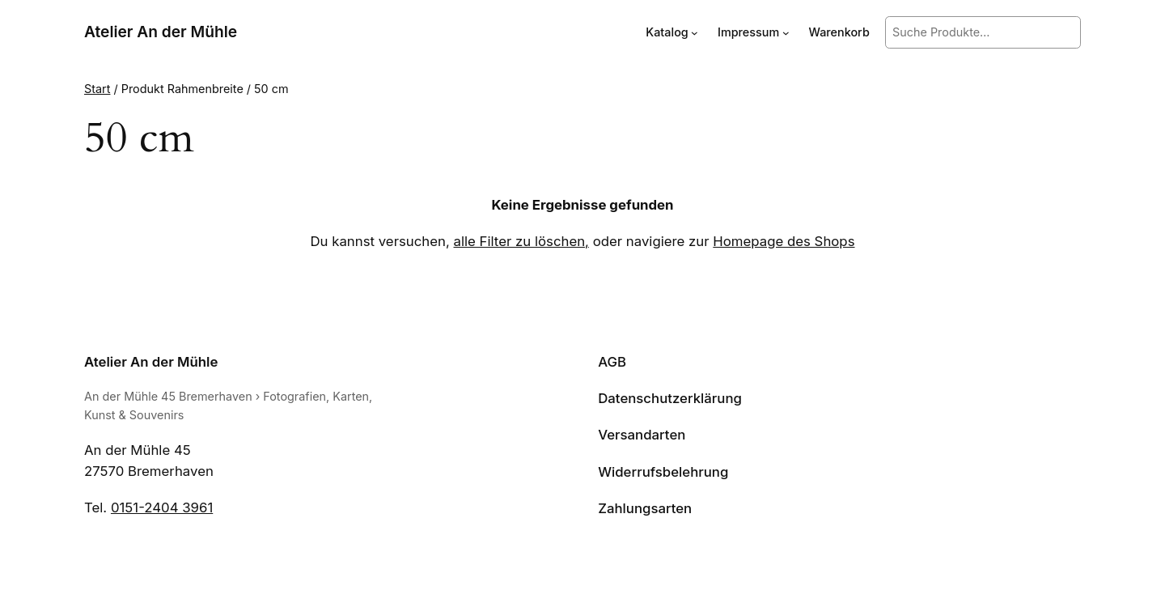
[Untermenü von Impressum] (786, 32)
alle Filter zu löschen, (521, 241)
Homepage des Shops (783, 241)
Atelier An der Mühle (160, 31)
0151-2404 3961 (162, 507)
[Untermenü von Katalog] (694, 32)
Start (97, 89)
